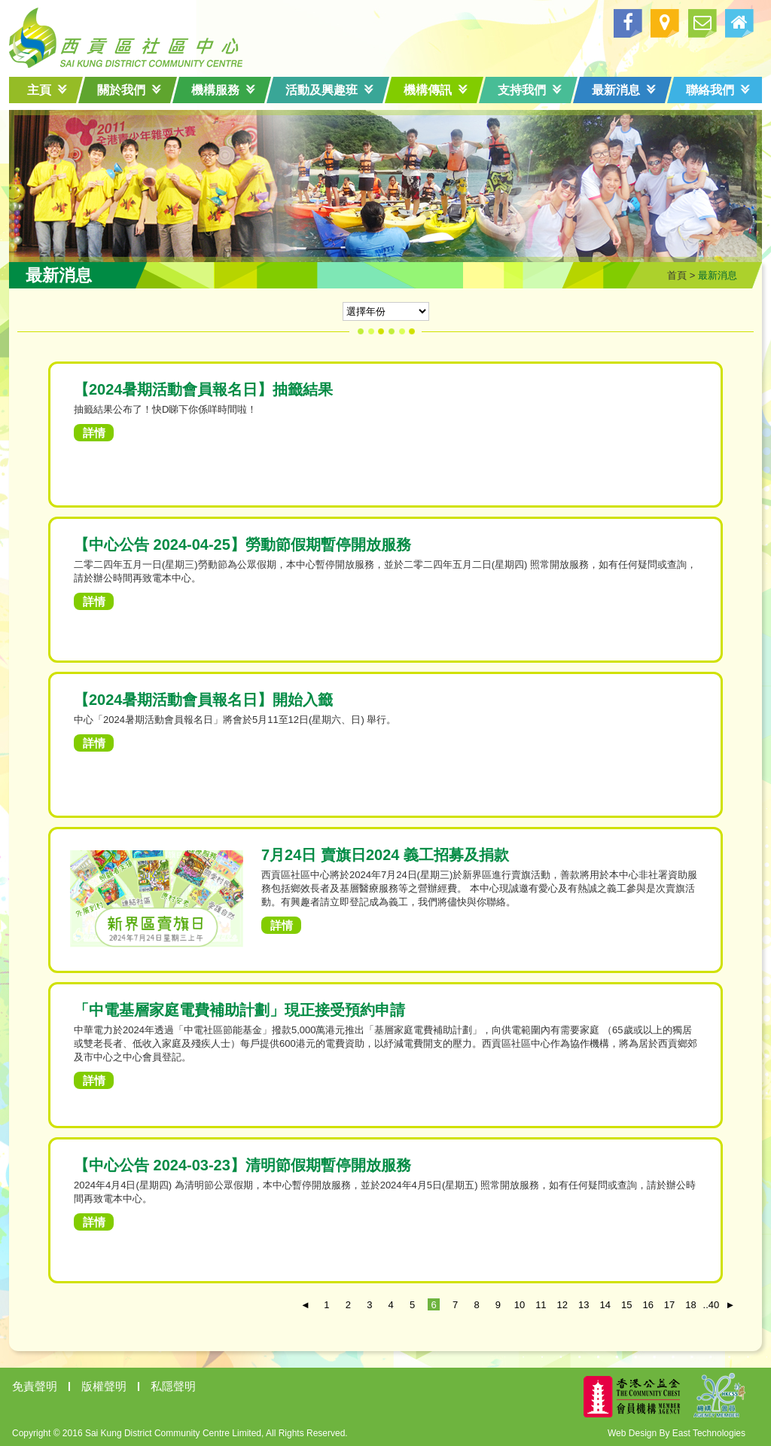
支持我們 (530, 90)
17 (669, 1304)
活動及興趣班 (329, 90)
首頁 (677, 275)
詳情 (94, 432)
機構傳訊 (436, 90)
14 (605, 1304)
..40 (709, 1304)
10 (519, 1304)
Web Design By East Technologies (676, 1433)
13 (583, 1304)
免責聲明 (34, 1386)
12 (562, 1304)
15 (626, 1304)
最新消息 (624, 90)
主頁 (47, 90)
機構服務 (223, 90)
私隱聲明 (173, 1386)
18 (690, 1304)
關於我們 (129, 90)
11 (540, 1304)
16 (647, 1304)
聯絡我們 (718, 90)
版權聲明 (103, 1386)
